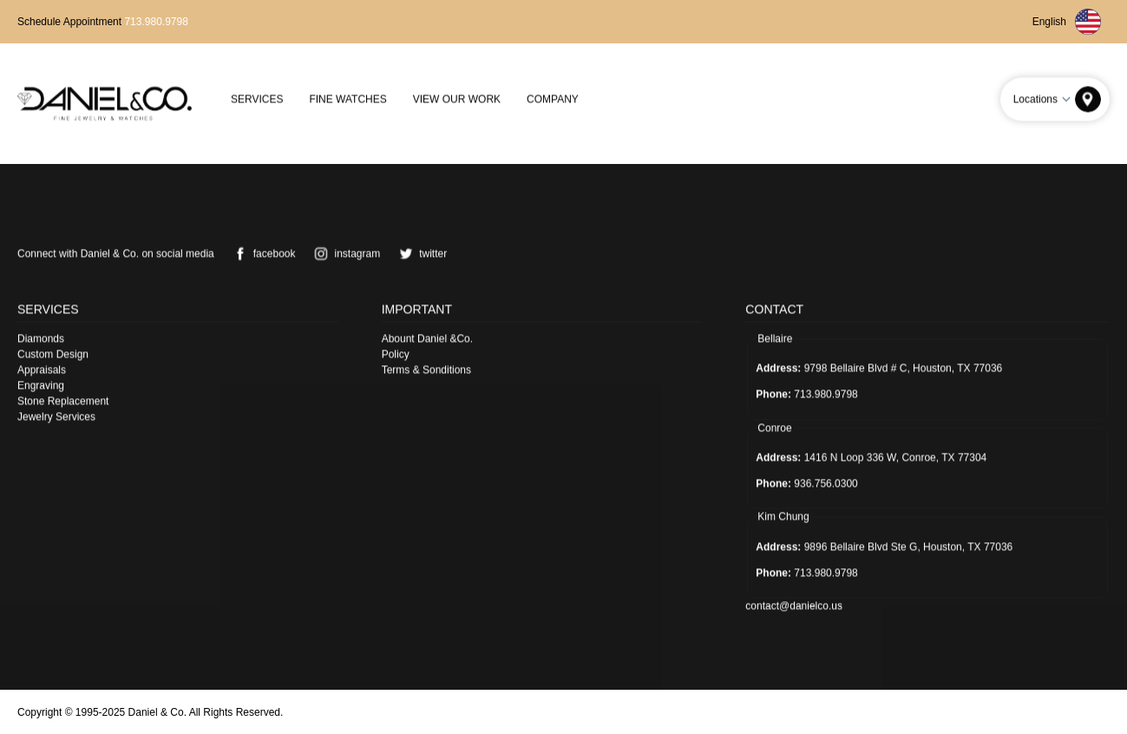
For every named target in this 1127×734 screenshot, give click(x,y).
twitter (420, 253)
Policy (396, 354)
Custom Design (52, 354)
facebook (261, 253)
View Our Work (457, 99)
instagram (344, 253)
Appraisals (41, 370)
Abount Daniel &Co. (427, 338)
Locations (1044, 99)
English (1066, 22)
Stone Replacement (62, 401)
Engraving (40, 385)
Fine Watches (347, 99)
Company (553, 99)
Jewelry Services (56, 416)
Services (257, 99)
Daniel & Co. (157, 712)
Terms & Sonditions (426, 370)
